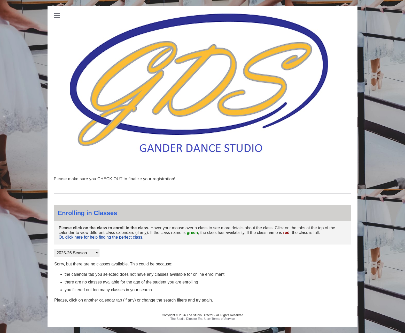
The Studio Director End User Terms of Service (202, 319)
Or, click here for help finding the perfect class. (101, 237)
